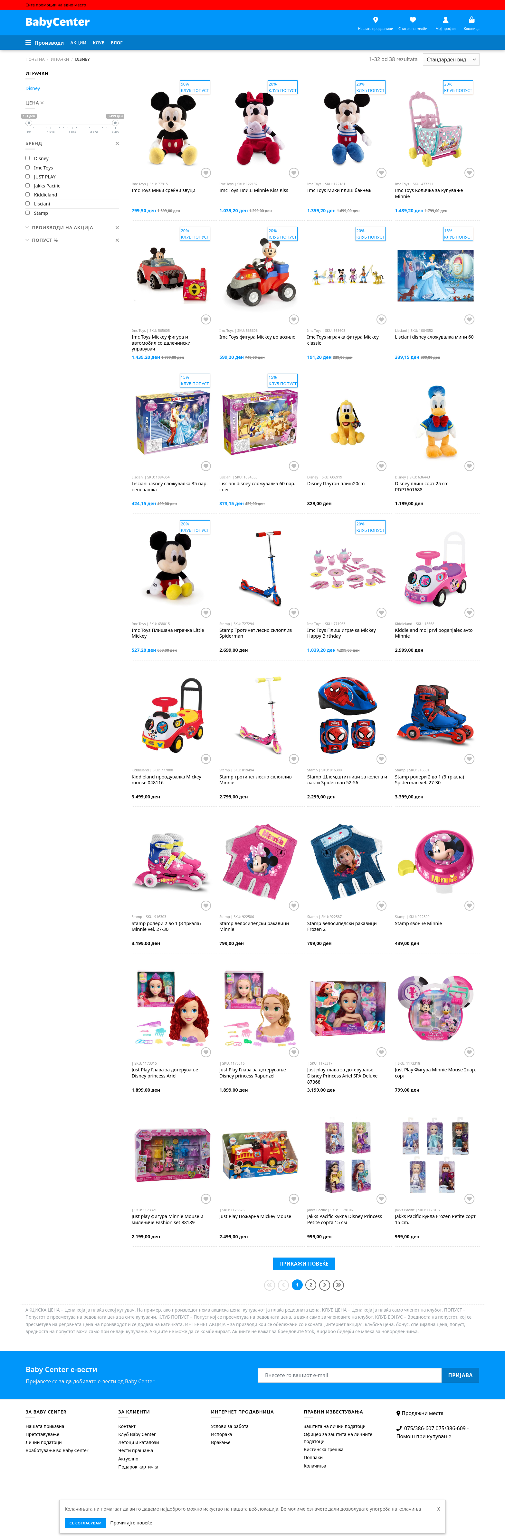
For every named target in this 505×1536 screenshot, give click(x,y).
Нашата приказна (44, 1426)
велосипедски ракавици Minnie (254, 926)
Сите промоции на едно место (55, 5)
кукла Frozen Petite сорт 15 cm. (435, 1219)
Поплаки (313, 1457)
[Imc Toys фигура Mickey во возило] (260, 275)
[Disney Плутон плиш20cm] (348, 422)
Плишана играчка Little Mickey (168, 633)
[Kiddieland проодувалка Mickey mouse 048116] (172, 715)
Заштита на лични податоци (335, 1426)
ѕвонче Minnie (418, 923)
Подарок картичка (138, 1467)
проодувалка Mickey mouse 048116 (166, 780)
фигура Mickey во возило (257, 337)
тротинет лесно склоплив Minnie (255, 780)
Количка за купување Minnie (429, 193)
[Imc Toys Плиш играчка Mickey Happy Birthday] (348, 569)
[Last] (338, 1285)
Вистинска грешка (324, 1449)
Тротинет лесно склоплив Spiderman (255, 633)
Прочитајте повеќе (131, 1523)
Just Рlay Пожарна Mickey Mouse (255, 1216)
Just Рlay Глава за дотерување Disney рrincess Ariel (165, 1073)
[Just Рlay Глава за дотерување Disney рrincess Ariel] (172, 1008)
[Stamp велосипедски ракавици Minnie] (260, 862)
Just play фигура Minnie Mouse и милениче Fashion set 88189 (168, 1219)
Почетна (35, 59)
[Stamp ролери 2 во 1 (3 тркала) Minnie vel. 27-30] (172, 862)
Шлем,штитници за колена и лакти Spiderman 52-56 (347, 780)
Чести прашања (135, 1450)
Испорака (221, 1434)
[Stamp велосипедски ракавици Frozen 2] (348, 862)
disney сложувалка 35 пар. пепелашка (170, 487)
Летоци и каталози (138, 1442)
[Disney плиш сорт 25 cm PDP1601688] (435, 422)
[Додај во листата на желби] (206, 173)
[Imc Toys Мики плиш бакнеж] (348, 129)
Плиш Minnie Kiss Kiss (253, 190)
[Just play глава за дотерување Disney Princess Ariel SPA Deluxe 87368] (348, 1008)
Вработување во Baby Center (56, 1450)
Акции (79, 43)
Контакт (127, 1426)
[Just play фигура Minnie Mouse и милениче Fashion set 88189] (172, 1155)
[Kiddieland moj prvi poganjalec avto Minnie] (435, 569)
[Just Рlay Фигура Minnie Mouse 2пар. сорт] (435, 1008)
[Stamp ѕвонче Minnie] (435, 862)
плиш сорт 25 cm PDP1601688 (422, 487)
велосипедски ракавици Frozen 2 (342, 926)
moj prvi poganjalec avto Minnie (434, 633)
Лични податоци (43, 1442)
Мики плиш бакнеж (339, 190)
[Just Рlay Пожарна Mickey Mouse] (260, 1155)
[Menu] (44, 43)
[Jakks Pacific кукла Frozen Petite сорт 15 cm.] (435, 1155)
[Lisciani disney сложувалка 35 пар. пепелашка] (172, 422)
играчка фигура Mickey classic (343, 340)
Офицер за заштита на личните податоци (338, 1437)
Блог (116, 43)
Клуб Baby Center (137, 1434)
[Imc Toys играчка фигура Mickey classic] (348, 275)
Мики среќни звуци (163, 190)
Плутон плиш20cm (336, 483)
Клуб (98, 43)
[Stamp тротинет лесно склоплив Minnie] (260, 715)
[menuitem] (79, 42)
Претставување (42, 1434)
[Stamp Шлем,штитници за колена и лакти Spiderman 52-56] (348, 715)
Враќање (221, 1442)
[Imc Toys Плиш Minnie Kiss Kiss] (260, 129)
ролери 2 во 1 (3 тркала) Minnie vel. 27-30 (166, 926)
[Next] (324, 1285)
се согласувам (86, 1523)
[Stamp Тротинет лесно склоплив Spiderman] (260, 569)
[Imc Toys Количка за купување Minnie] (435, 129)
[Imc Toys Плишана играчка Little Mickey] (172, 569)
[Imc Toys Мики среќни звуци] (172, 129)
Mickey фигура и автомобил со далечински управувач (161, 343)
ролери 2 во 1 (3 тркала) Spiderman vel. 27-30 (429, 780)
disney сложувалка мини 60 (434, 337)
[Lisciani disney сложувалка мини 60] (435, 275)
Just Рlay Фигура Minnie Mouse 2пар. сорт (435, 1073)
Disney (32, 88)
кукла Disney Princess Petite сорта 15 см (344, 1219)
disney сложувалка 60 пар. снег (257, 487)
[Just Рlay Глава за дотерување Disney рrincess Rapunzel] (260, 1008)
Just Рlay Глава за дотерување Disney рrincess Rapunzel (252, 1073)
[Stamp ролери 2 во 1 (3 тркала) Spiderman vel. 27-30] (435, 715)
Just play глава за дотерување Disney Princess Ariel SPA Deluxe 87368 (342, 1076)
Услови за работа (230, 1426)
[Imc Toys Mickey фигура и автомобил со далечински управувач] (172, 275)
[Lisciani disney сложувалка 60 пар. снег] (260, 422)
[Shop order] (451, 59)
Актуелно (128, 1459)
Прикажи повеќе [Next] (304, 1263)
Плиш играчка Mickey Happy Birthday (341, 633)
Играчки (60, 59)
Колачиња (315, 1466)
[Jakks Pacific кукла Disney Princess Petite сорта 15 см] (348, 1155)
